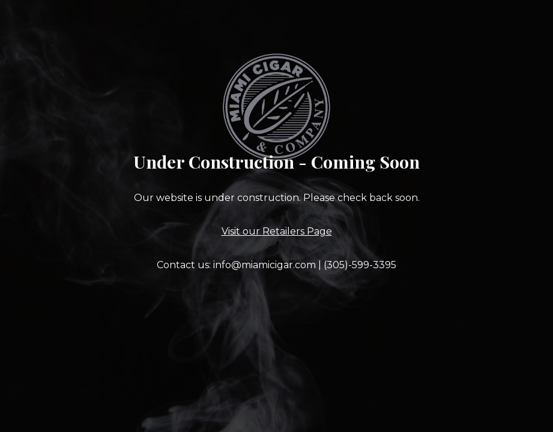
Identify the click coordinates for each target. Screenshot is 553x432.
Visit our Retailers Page (277, 231)
